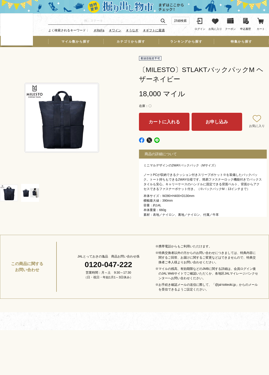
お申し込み (217, 121)
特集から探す (241, 41)
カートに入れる (164, 121)
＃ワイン (115, 30)
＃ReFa (98, 30)
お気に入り (257, 126)
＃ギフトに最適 (154, 30)
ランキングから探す (186, 41)
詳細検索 (180, 20)
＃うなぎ (132, 30)
